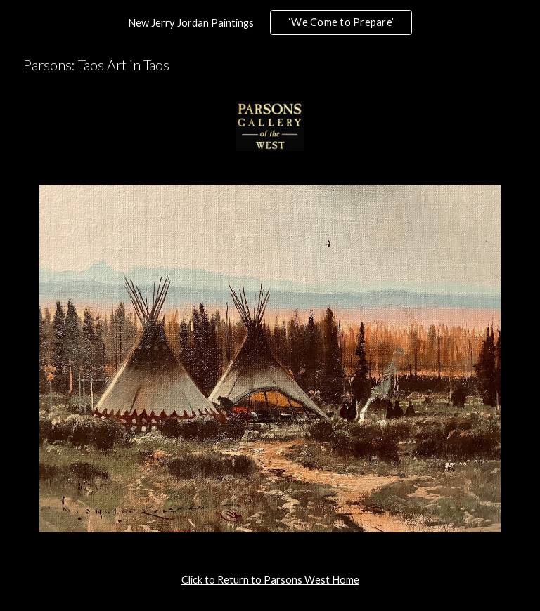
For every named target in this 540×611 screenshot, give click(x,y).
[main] (269, 580)
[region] (270, 22)
